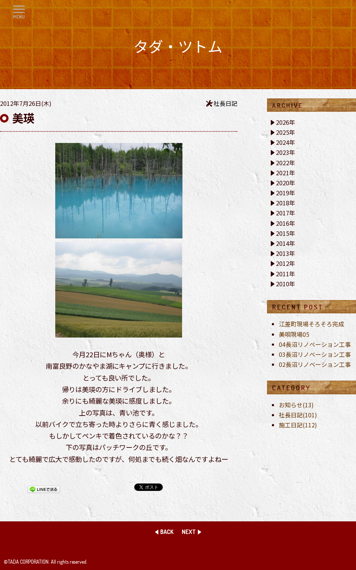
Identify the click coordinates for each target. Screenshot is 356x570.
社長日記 (225, 103)
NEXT (189, 531)
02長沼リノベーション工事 (315, 364)
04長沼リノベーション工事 (315, 344)
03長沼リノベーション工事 (315, 354)
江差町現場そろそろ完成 (311, 323)
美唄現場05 (294, 334)
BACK (167, 531)
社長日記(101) (298, 414)
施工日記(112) (298, 424)
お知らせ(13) (296, 404)
